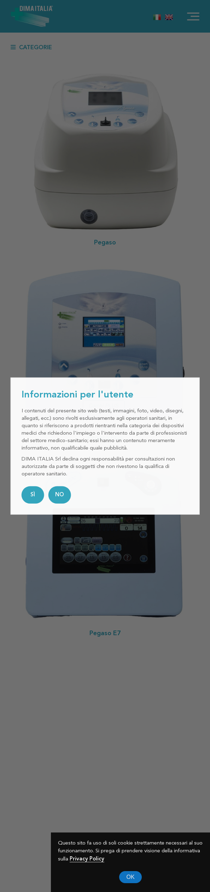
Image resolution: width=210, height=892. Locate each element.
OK (130, 877)
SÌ (32, 494)
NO (59, 494)
